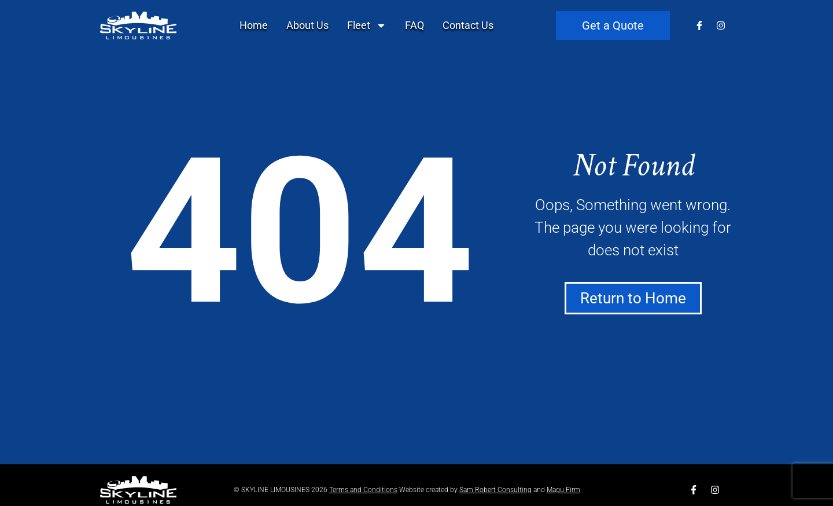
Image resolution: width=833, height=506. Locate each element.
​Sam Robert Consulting (495, 490)
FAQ (414, 25)
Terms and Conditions (363, 490)
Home (253, 25)
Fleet (366, 25)
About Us (307, 25)
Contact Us (468, 25)
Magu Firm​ (563, 490)
